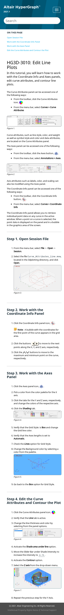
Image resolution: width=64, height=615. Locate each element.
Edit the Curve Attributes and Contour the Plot (27, 50)
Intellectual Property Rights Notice (23, 610)
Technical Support (48, 610)
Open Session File (15, 37)
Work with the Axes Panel (18, 46)
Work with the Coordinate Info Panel (23, 41)
